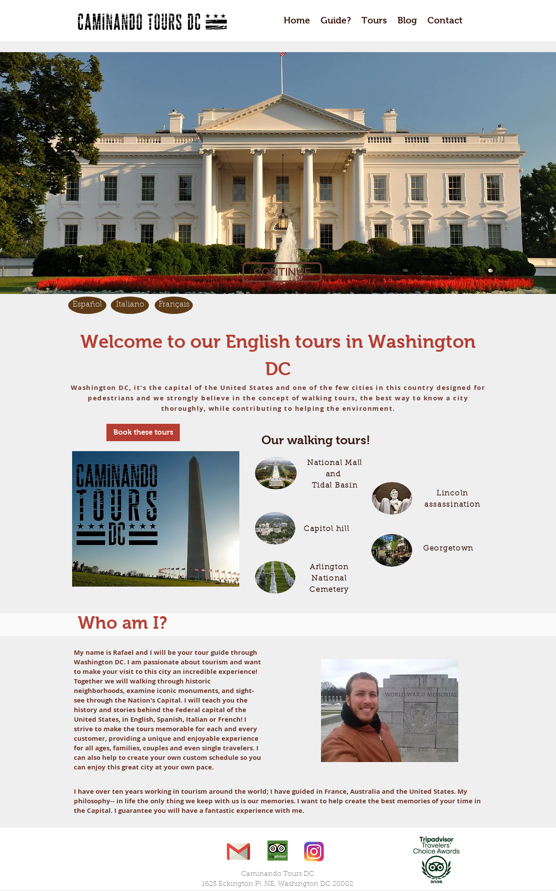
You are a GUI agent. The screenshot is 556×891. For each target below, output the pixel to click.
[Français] (174, 305)
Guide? (336, 20)
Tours (375, 20)
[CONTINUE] (282, 272)
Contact (445, 20)
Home (297, 20)
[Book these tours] (143, 432)
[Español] (87, 305)
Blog (407, 20)
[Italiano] (130, 305)
